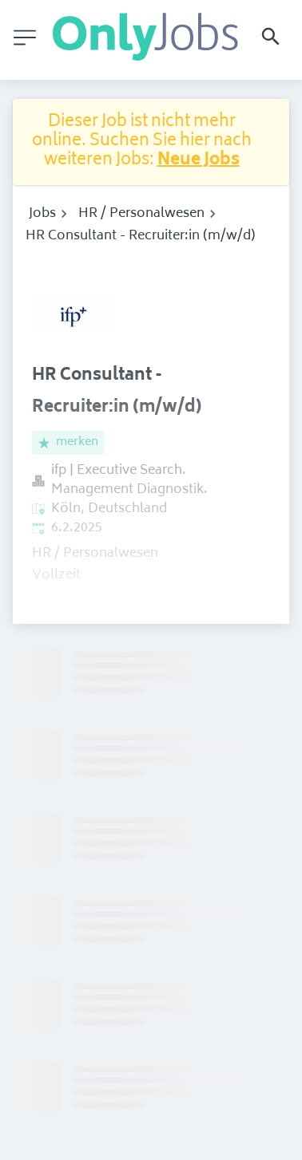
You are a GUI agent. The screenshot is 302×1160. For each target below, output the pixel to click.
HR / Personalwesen (141, 213)
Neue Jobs (198, 161)
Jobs (42, 213)
